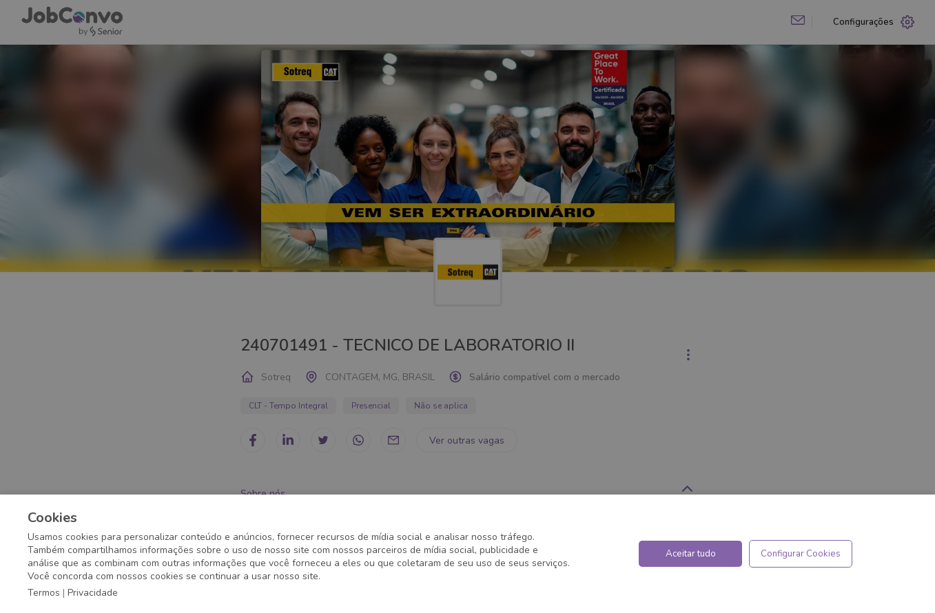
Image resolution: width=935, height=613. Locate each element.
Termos (44, 592)
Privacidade (93, 592)
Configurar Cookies (801, 554)
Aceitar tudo (691, 554)
